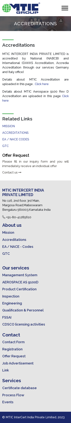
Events (7, 402)
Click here (42, 84)
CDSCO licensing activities (23, 324)
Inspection (10, 296)
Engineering (12, 303)
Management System (19, 275)
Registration (12, 349)
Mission (8, 126)
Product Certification (19, 289)
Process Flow (13, 395)
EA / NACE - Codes (17, 247)
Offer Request (14, 356)
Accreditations (15, 133)
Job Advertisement (18, 363)
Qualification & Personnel (23, 310)
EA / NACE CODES (15, 139)
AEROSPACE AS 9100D (20, 282)
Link (5, 370)
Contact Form (13, 342)
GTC (5, 146)
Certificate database (19, 388)
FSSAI (6, 317)
